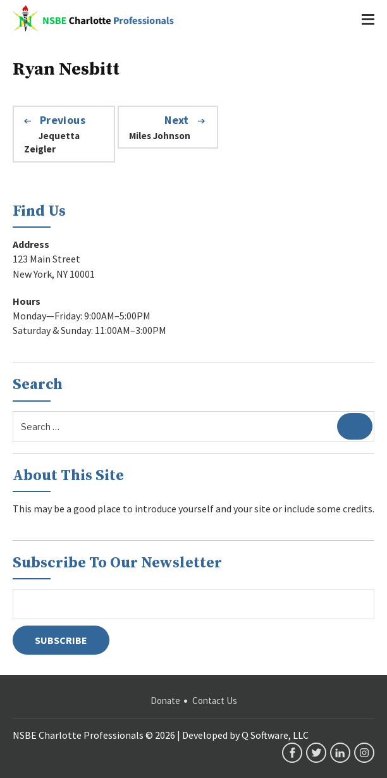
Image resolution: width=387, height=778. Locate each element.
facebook (292, 753)
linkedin (340, 753)
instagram (364, 753)
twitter (316, 753)
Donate (165, 701)
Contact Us (214, 701)
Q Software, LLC (275, 735)
